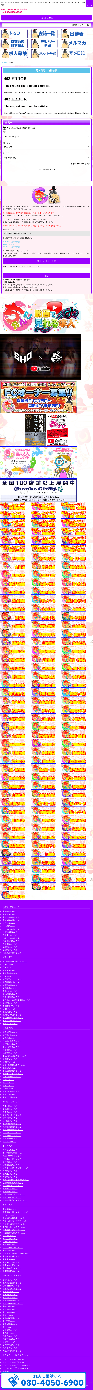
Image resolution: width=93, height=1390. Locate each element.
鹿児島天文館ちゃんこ (12, 1282)
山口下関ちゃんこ (10, 1321)
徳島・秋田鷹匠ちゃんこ (13, 1303)
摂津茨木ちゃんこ (10, 1259)
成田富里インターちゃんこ (14, 979)
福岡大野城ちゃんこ (11, 1324)
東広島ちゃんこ (9, 1333)
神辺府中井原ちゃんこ (12, 1350)
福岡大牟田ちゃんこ (11, 1345)
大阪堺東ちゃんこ (10, 1244)
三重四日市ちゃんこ (11, 1165)
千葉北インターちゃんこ (13, 1073)
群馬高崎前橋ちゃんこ (12, 982)
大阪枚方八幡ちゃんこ (12, 1256)
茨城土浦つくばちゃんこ (13, 1017)
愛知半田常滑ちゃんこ (12, 1197)
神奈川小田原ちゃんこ (12, 1020)
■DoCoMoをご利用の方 (11, 242)
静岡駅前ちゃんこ (10, 1171)
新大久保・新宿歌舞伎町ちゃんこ (16, 1000)
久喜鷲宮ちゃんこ (10, 1050)
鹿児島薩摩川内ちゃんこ (13, 1300)
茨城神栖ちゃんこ (10, 1053)
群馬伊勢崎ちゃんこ (11, 1032)
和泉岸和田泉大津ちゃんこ (14, 1224)
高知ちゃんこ (8, 1327)
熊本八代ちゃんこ (10, 1336)
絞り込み (6, 142)
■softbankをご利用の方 (11, 247)
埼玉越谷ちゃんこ (10, 1038)
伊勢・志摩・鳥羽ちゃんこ (14, 1194)
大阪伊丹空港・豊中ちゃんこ (15, 1221)
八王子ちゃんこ (9, 1088)
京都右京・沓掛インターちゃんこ (16, 1253)
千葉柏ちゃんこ (9, 1067)
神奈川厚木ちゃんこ (11, 997)
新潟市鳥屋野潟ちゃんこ (13, 1129)
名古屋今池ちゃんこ (11, 1150)
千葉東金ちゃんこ (10, 1011)
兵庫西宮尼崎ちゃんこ (12, 1271)
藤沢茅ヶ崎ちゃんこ (11, 1035)
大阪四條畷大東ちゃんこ (13, 1268)
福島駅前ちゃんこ (10, 950)
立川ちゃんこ (8, 967)
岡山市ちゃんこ (9, 1342)
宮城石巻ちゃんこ (10, 914)
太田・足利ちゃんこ (11, 1047)
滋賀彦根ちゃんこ (10, 1209)
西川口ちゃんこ (9, 964)
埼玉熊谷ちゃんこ (10, 988)
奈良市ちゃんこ (9, 1235)
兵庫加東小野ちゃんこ (12, 1265)
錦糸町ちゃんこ (9, 1009)
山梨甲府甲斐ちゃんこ (12, 1123)
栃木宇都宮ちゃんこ (11, 985)
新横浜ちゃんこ (9, 1061)
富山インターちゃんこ (12, 1115)
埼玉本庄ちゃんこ (10, 1003)
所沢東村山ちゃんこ (11, 1044)
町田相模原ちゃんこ (11, 994)
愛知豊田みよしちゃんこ (13, 1185)
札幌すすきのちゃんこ (12, 938)
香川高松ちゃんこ (10, 1294)
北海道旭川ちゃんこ (11, 932)
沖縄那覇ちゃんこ (10, 1309)
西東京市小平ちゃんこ (12, 1076)
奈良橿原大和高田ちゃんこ (14, 1218)
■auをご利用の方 (9, 244)
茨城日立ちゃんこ (10, 1094)
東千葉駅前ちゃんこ (11, 973)
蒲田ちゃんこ (8, 1085)
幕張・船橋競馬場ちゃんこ (14, 1065)
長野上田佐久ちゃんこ (12, 1135)
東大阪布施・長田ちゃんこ (14, 1227)
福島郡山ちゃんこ (10, 947)
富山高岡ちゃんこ (10, 1109)
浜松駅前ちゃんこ (10, 1176)
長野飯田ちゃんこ (10, 1120)
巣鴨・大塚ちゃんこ (11, 1097)
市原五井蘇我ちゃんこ (12, 1070)
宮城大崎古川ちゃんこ (12, 920)
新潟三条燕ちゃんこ (11, 1138)
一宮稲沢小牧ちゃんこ (12, 1159)
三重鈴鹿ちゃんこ (10, 1191)
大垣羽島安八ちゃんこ (12, 1156)
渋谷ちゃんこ (8, 1082)
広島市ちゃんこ (9, 1315)
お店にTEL (46, 17)
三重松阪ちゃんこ (10, 1188)
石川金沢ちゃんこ (10, 1112)
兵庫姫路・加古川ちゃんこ (14, 1229)
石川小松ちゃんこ (10, 1106)
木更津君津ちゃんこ (11, 1006)
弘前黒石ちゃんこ (10, 926)
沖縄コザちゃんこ (10, 1348)
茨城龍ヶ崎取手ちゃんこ (13, 1041)
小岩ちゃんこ (8, 1079)
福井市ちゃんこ (9, 1141)
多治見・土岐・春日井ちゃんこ (16, 1168)
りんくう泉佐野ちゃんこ (13, 1247)
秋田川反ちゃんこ (10, 923)
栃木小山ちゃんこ (10, 991)
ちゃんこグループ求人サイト (15, 1362)
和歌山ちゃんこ (9, 1215)
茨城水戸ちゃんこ (10, 970)
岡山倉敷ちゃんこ (10, 1330)
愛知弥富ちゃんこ (10, 1162)
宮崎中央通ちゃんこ (11, 1339)
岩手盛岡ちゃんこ (10, 944)
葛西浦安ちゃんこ (10, 1059)
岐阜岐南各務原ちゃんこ (13, 1182)
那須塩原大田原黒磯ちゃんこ (15, 1056)
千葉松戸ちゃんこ (10, 1023)
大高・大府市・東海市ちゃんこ (16, 1179)
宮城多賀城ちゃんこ (11, 941)
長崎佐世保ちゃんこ (11, 1286)
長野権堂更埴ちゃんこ (12, 1126)
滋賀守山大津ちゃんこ (12, 1262)
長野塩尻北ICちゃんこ (12, 1132)
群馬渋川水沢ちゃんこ (12, 1014)
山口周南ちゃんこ (10, 1312)
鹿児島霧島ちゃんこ (11, 1291)
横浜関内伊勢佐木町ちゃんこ (15, 961)
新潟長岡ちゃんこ (10, 1117)
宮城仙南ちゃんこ (10, 911)
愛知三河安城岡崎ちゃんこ (14, 1153)
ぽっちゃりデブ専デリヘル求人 (16, 1368)
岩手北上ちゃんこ (10, 935)
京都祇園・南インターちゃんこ (16, 1212)
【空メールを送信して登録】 (46, 261)
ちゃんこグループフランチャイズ (16, 1365)
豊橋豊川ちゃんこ (10, 1173)
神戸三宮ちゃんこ (10, 1238)
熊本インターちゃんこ (12, 1288)
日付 (5, 132)
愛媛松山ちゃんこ (10, 1280)
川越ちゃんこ (8, 976)
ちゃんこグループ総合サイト (15, 1359)
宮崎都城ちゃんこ (10, 1306)
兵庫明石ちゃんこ (10, 1241)
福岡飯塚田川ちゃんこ (12, 1318)
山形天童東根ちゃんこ (12, 917)
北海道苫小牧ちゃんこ (12, 953)
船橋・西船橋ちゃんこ (12, 1091)
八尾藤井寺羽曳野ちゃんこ (14, 1232)
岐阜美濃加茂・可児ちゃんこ (15, 1200)
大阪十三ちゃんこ (10, 1250)
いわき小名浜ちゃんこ (12, 929)
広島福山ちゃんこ (10, 1297)
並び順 (5, 153)
